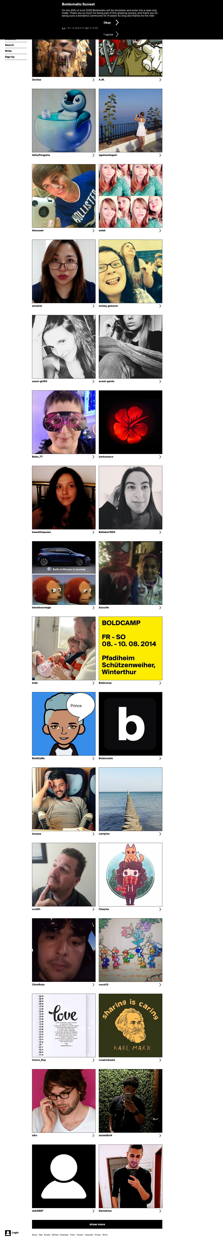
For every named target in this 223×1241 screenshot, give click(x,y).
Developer (64, 1235)
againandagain (108, 155)
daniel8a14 (105, 1135)
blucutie (104, 607)
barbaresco (106, 457)
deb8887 (37, 1211)
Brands (47, 1235)
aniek (102, 230)
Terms (105, 1235)
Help (41, 1235)
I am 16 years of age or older (82, 27)
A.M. (102, 79)
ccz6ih (36, 909)
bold (35, 683)
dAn (34, 1135)
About (34, 1235)
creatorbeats (107, 1060)
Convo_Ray (39, 1060)
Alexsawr (38, 230)
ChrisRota (38, 984)
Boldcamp (105, 683)
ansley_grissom (108, 306)
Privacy (98, 1235)
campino (104, 834)
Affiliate (55, 1235)
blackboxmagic (41, 607)
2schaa (36, 79)
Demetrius (105, 1211)
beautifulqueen (41, 532)
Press (72, 1235)
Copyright (89, 1235)
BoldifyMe (38, 758)
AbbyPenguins (41, 155)
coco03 (103, 984)
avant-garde (106, 381)
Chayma (104, 909)
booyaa (36, 834)
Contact (80, 1235)
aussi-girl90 (39, 381)
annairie (37, 306)
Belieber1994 (107, 532)
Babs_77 (37, 457)
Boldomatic (106, 758)
